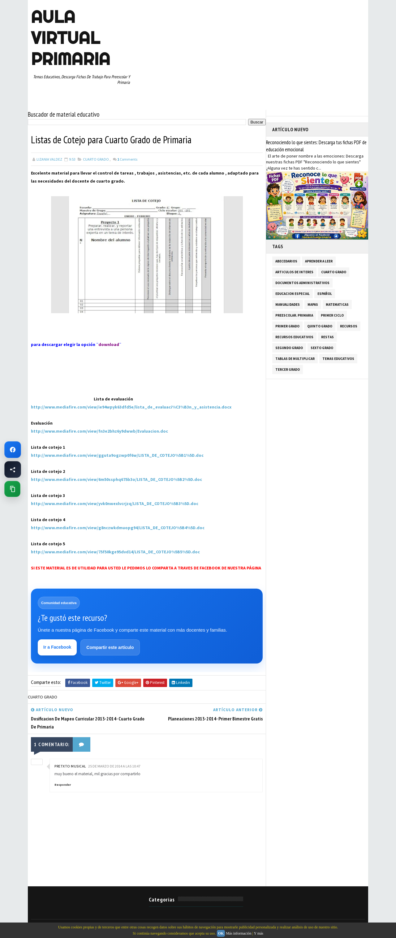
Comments (127, 159)
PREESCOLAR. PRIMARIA (294, 315)
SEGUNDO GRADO (289, 348)
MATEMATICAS (337, 304)
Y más (258, 933)
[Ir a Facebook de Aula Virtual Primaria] (12, 449)
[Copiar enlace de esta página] (12, 489)
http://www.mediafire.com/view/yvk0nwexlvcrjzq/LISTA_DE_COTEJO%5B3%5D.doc (114, 503)
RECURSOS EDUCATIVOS (294, 337)
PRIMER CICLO (332, 315)
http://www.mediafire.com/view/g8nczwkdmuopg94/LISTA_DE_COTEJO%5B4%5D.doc (117, 527)
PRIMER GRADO (287, 326)
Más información (238, 933)
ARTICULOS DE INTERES (294, 272)
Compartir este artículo (110, 647)
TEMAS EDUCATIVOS (338, 359)
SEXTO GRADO (322, 348)
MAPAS (313, 304)
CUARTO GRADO (96, 159)
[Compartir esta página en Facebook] (12, 469)
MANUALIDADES (287, 304)
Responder (62, 785)
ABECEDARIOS (286, 261)
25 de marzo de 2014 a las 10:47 (114, 766)
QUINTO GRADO (319, 326)
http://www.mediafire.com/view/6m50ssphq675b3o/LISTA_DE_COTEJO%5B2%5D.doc (116, 479)
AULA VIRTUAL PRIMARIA (70, 37)
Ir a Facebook (57, 647)
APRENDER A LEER (319, 261)
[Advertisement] (62, 386)
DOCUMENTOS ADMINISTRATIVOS (302, 283)
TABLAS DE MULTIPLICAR (295, 359)
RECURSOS (348, 326)
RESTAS (327, 337)
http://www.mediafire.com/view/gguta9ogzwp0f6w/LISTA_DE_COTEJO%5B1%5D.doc (117, 455)
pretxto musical (70, 766)
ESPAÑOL (324, 294)
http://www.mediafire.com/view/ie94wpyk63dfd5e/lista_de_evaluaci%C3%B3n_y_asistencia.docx (131, 407)
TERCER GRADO (287, 369)
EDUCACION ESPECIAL (292, 294)
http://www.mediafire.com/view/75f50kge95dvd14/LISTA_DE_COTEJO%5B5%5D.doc (115, 552)
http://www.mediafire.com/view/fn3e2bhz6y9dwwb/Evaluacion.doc (99, 431)
